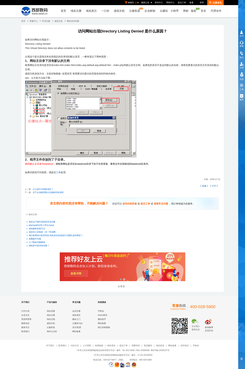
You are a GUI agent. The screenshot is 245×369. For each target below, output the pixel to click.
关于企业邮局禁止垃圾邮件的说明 (48, 192)
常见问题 (46, 21)
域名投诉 (160, 345)
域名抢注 (91, 10)
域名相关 (76, 315)
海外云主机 (52, 331)
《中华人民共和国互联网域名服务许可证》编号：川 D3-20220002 (122, 355)
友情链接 (99, 345)
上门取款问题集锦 (37, 242)
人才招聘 (87, 345)
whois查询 (102, 315)
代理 (242, 68)
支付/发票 (76, 327)
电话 (242, 57)
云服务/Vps (77, 323)
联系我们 (25, 331)
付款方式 (75, 345)
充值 (242, 79)
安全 (203, 10)
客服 (242, 46)
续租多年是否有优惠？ (39, 246)
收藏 (204, 186)
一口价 (105, 10)
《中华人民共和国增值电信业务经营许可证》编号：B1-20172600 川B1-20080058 (113, 350)
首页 (63, 10)
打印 (214, 186)
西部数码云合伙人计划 (122, 267)
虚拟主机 (119, 10)
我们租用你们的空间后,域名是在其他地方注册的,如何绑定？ (56, 235)
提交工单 (182, 2)
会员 (242, 36)
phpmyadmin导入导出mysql (41, 225)
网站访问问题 (73, 21)
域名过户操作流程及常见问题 (42, 222)
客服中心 (34, 21)
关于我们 (50, 345)
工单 (58, 172)
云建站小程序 (169, 10)
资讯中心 (159, 2)
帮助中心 (170, 2)
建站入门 (76, 319)
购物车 (132, 2)
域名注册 (76, 10)
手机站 (101, 311)
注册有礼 (215, 2)
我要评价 (136, 345)
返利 (242, 99)
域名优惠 (51, 311)
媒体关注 (25, 327)
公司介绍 (25, 311)
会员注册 (76, 311)
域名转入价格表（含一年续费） (43, 232)
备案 (191, 2)
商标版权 (190, 10)
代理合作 (216, 10)
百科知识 (185, 345)
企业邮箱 (149, 10)
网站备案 (76, 331)
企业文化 (25, 315)
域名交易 (51, 319)
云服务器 (135, 10)
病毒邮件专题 (35, 239)
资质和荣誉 (26, 319)
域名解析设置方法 (37, 229)
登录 (202, 2)
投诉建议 (148, 345)
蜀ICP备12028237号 (160, 350)
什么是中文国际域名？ (43, 189)
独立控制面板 (104, 327)
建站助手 (102, 319)
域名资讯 (111, 345)
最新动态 (25, 323)
